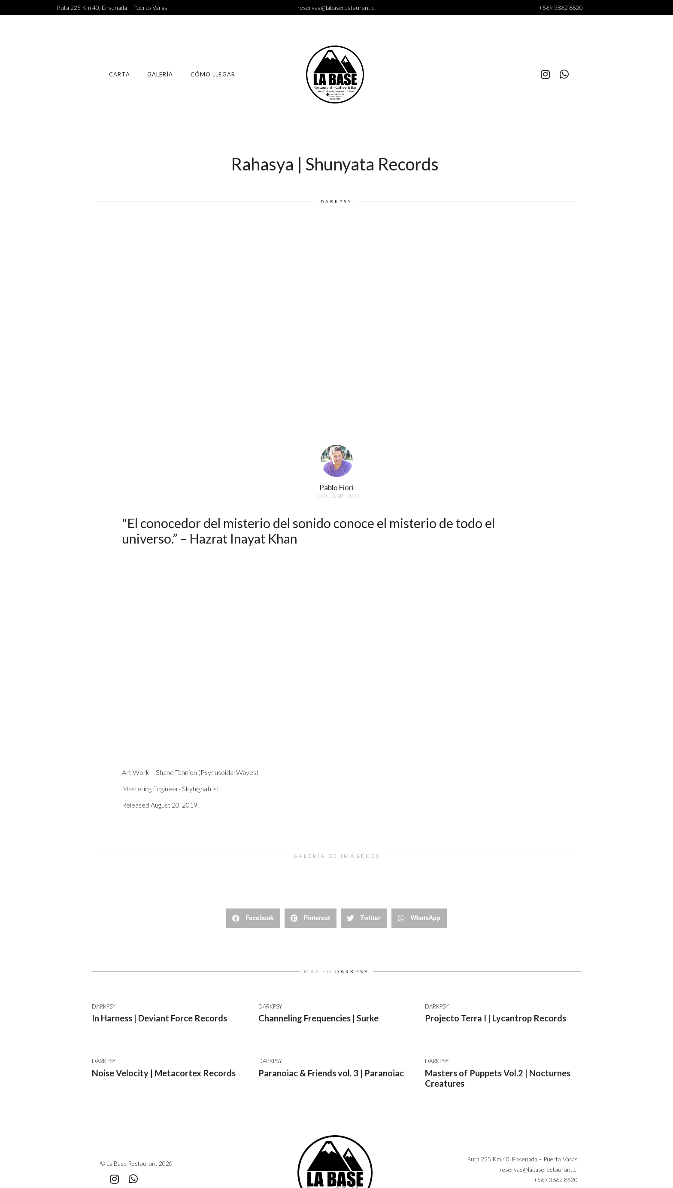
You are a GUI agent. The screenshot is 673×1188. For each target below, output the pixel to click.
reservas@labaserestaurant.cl (336, 7)
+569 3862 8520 (561, 7)
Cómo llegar (213, 74)
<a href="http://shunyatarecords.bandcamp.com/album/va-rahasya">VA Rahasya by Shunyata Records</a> (272, 664)
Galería (160, 74)
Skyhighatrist (200, 788)
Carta (119, 74)
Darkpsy (336, 201)
